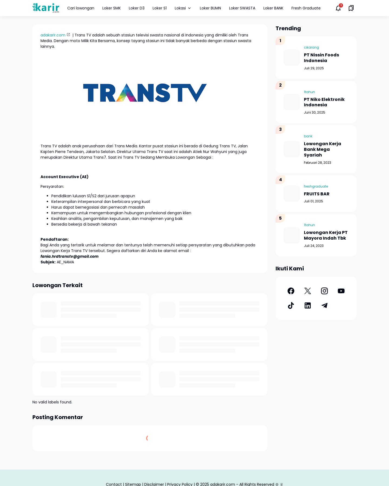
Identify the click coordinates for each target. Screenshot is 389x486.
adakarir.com (53, 35)
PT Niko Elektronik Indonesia (324, 102)
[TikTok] (291, 305)
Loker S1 (160, 8)
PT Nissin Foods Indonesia (321, 58)
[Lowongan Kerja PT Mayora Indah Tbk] (292, 235)
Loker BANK (273, 8)
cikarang (311, 47)
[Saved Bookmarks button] (351, 8)
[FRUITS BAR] (292, 193)
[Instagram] (324, 291)
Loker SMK (111, 8)
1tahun (309, 92)
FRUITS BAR (317, 194)
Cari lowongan (80, 8)
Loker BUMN (210, 8)
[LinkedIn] (307, 305)
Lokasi (183, 8)
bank (308, 136)
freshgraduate (316, 186)
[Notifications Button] (338, 8)
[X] (307, 291)
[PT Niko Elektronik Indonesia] (292, 102)
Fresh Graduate (306, 8)
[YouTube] (341, 291)
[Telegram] (324, 305)
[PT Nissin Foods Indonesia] (292, 57)
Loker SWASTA (242, 8)
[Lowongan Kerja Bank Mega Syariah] (292, 149)
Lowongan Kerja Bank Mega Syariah (322, 149)
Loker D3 (137, 8)
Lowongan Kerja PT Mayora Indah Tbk (326, 235)
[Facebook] (291, 291)
